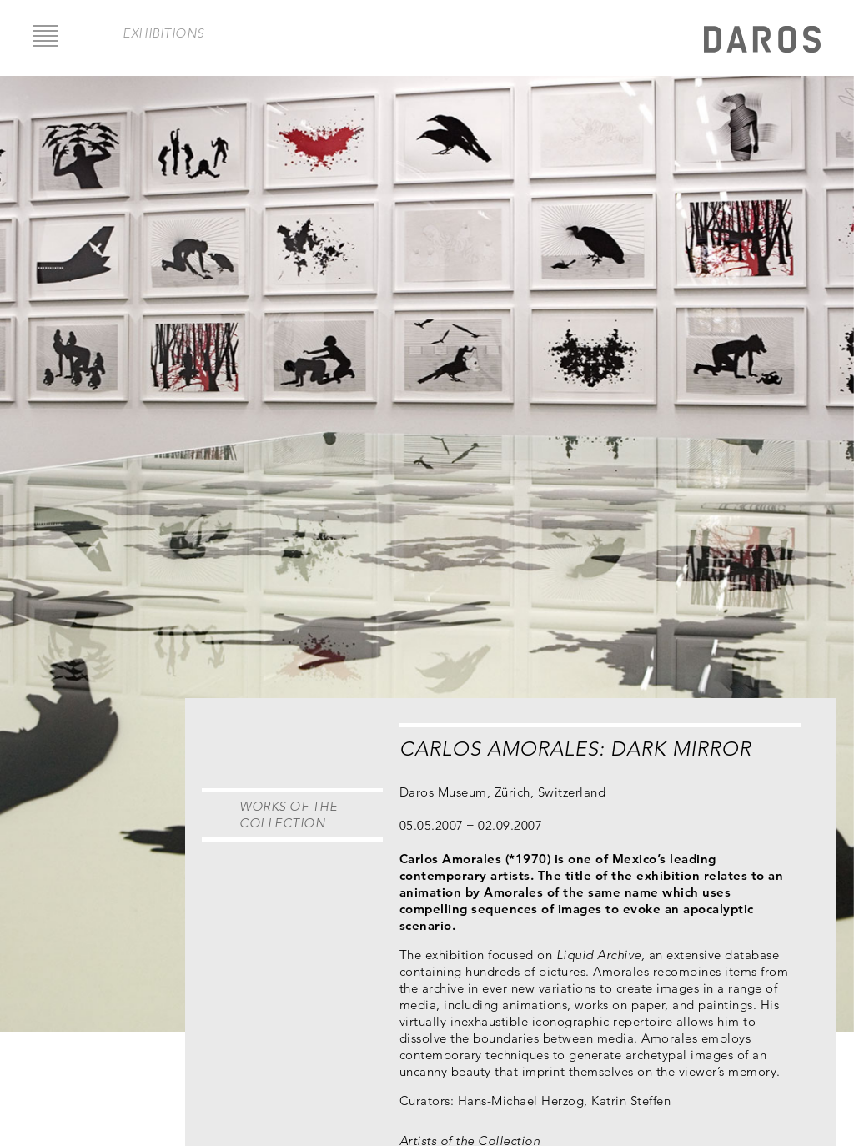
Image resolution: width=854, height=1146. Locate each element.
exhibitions (163, 33)
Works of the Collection (288, 814)
